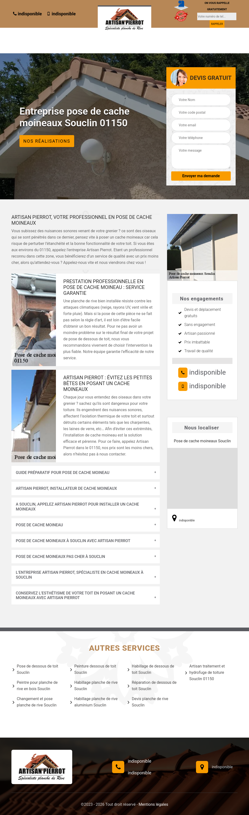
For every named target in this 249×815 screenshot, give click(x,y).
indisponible (27, 13)
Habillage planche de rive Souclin (94, 685)
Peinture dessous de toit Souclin (93, 669)
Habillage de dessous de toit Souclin (151, 669)
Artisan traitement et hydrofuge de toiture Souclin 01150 (205, 672)
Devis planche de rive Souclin (148, 701)
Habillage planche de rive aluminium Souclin (94, 701)
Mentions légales (153, 804)
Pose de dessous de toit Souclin (35, 669)
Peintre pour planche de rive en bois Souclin (35, 685)
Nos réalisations (46, 141)
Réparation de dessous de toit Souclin (152, 685)
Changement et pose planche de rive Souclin (34, 701)
